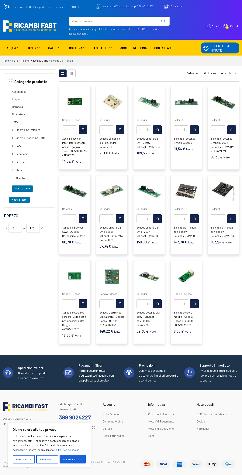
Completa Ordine (113, 421)
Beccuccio (22, 154)
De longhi (104, 119)
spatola (114, 29)
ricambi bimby (88, 29)
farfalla (73, 29)
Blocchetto (22, 178)
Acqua (13, 48)
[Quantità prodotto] (69, 130)
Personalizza (23, 459)
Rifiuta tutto (47, 459)
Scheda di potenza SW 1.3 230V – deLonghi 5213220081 (149, 142)
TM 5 (144, 29)
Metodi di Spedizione (161, 428)
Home (6, 60)
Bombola (17, 106)
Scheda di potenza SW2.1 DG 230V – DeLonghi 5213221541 (74, 231)
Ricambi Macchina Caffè (34, 60)
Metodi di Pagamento (161, 421)
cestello (126, 29)
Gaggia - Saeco (71, 119)
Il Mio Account (111, 414)
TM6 (136, 29)
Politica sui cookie (68, 449)
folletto (103, 29)
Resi (151, 435)
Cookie (201, 421)
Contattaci (162, 48)
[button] (231, 26)
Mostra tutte (22, 188)
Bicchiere (21, 162)
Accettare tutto (72, 459)
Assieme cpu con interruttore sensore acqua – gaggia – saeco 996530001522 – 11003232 (74, 147)
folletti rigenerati (78, 33)
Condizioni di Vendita (161, 414)
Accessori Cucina (133, 48)
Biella (18, 170)
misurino (155, 29)
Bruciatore (18, 114)
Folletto (103, 48)
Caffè (54, 48)
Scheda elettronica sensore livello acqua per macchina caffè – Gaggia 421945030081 (74, 321)
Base (18, 146)
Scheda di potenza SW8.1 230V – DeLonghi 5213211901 (148, 231)
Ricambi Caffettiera (27, 129)
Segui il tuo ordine (114, 435)
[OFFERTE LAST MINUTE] (205, 48)
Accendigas (19, 91)
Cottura (77, 48)
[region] (49, 445)
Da (5, 228)
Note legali (203, 428)
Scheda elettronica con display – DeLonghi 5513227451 (223, 231)
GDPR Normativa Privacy (212, 414)
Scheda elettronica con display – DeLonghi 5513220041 (186, 231)
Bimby (34, 48)
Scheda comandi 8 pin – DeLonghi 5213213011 (110, 142)
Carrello (107, 428)
